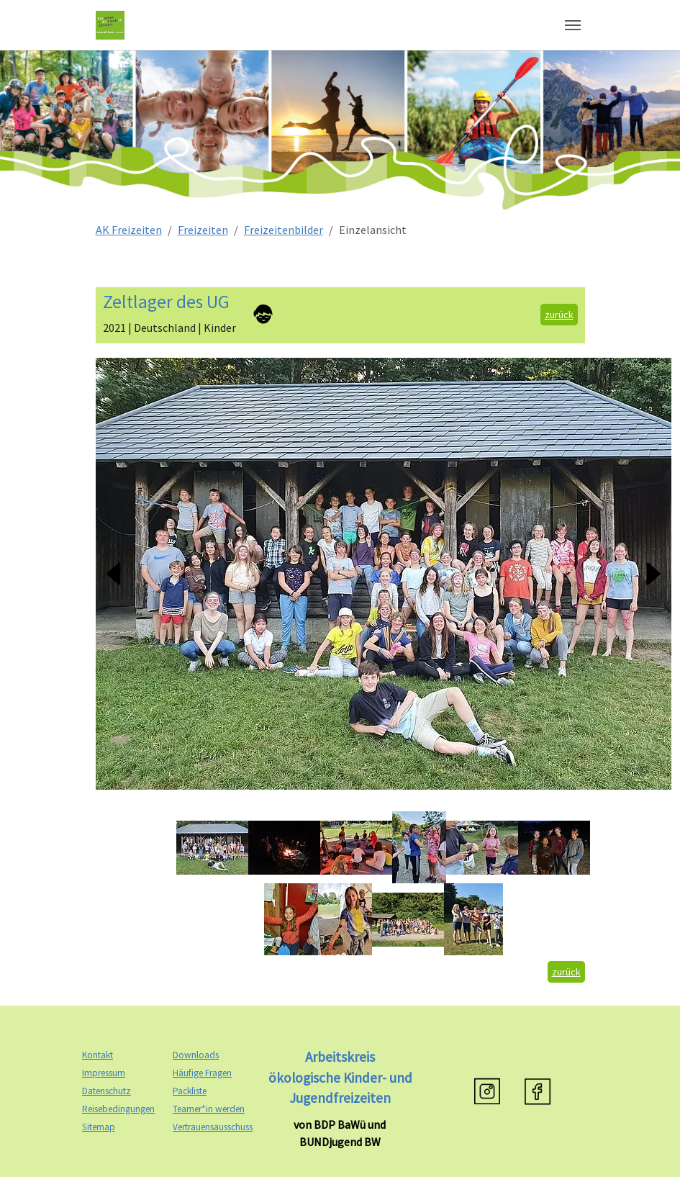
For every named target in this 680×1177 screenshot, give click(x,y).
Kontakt (97, 1055)
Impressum (103, 1073)
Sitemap (98, 1127)
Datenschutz (106, 1091)
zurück (559, 314)
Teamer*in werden (209, 1109)
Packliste (190, 1091)
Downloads (196, 1055)
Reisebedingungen (118, 1109)
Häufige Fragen (202, 1073)
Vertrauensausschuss (213, 1127)
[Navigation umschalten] (573, 25)
